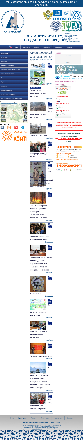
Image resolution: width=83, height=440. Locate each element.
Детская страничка (6, 90)
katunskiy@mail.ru (49, 426)
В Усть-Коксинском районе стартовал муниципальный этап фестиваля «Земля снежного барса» (41, 177)
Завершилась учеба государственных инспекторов (38, 334)
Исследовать (4, 53)
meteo (68, 62)
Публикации (4, 82)
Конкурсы (4, 61)
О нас (16, 47)
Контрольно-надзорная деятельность (11, 98)
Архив (43, 59)
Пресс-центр (26, 47)
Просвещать (4, 57)
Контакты (69, 47)
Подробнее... (49, 84)
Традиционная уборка (39, 135)
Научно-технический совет (9, 78)
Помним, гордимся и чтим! (41, 356)
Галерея (36, 47)
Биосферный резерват (7, 65)
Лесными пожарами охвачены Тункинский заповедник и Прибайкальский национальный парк (39, 212)
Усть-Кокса (68, 55)
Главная (32, 59)
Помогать (4, 86)
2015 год (49, 59)
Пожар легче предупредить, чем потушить (38, 93)
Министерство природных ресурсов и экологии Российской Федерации (41, 3)
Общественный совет (7, 74)
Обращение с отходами (7, 94)
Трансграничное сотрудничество (10, 69)
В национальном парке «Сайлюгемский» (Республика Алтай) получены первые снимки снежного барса (41, 378)
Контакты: (67, 33)
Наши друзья (58, 47)
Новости (38, 59)
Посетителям (46, 47)
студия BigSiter (36, 429)
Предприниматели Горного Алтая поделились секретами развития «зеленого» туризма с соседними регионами (41, 264)
